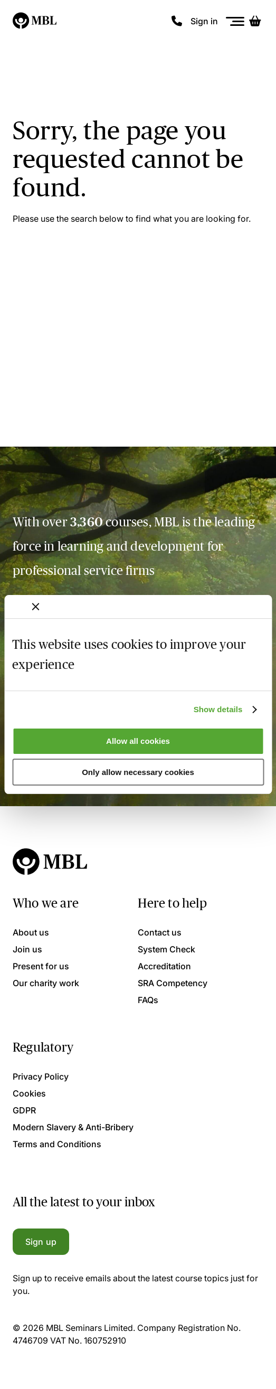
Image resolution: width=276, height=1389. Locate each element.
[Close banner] (35, 606)
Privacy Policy (41, 1076)
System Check (166, 949)
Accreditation (164, 966)
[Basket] (254, 21)
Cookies (29, 1093)
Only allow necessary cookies (138, 772)
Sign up (40, 1241)
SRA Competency (172, 983)
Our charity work (46, 983)
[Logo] (35, 21)
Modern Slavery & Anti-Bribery (73, 1127)
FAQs (148, 1000)
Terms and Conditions (57, 1144)
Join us (27, 949)
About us (31, 932)
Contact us (160, 932)
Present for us (41, 966)
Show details (218, 709)
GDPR (24, 1110)
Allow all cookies (138, 740)
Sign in (204, 21)
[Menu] (235, 21)
